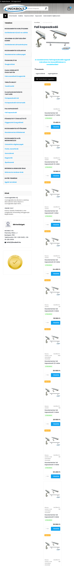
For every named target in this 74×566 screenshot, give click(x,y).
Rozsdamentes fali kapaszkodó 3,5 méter (62, 217)
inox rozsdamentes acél (41, 563)
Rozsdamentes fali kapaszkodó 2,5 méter (62, 163)
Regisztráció (17, 1)
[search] (46, 8)
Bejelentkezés (6, 1)
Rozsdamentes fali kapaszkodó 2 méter (43, 215)
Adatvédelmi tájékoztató (51, 16)
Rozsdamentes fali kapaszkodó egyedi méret (52, 384)
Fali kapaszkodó (39, 547)
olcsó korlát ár (52, 565)
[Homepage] (5, 16)
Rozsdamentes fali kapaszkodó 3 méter (43, 269)
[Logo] (15, 8)
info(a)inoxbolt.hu (14, 242)
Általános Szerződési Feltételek (14, 563)
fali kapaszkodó (55, 563)
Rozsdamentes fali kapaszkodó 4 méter (61, 271)
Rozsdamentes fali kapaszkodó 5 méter (43, 325)
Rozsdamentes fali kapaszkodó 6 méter (61, 325)
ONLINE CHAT (9, 208)
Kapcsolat (38, 16)
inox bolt (29, 563)
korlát (29, 565)
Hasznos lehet (29, 16)
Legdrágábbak (53, 73)
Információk (13, 16)
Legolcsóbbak (40, 73)
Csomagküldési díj (11, 198)
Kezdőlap (37, 22)
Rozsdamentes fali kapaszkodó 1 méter (43, 163)
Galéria (20, 16)
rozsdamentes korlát (38, 565)
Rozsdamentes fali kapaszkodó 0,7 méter (44, 114)
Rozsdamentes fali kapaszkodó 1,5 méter (61, 114)
